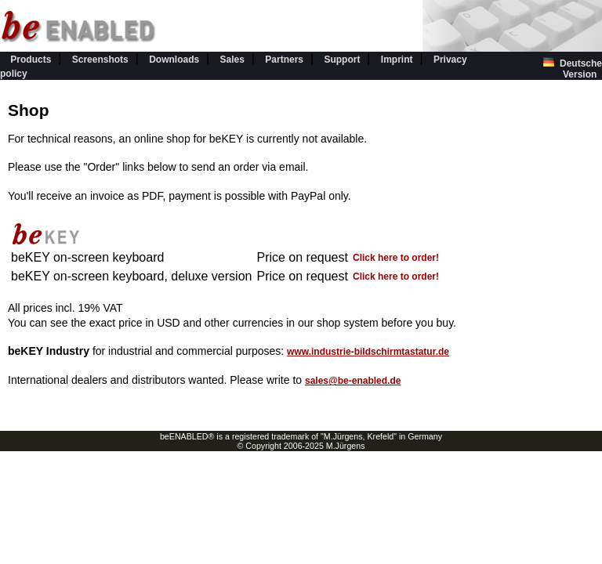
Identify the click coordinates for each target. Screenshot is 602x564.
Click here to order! (396, 257)
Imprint (397, 59)
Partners (284, 59)
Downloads (174, 59)
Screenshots (100, 59)
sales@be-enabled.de (353, 380)
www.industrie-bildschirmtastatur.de (368, 351)
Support (342, 59)
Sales (232, 59)
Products (30, 59)
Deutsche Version (572, 69)
